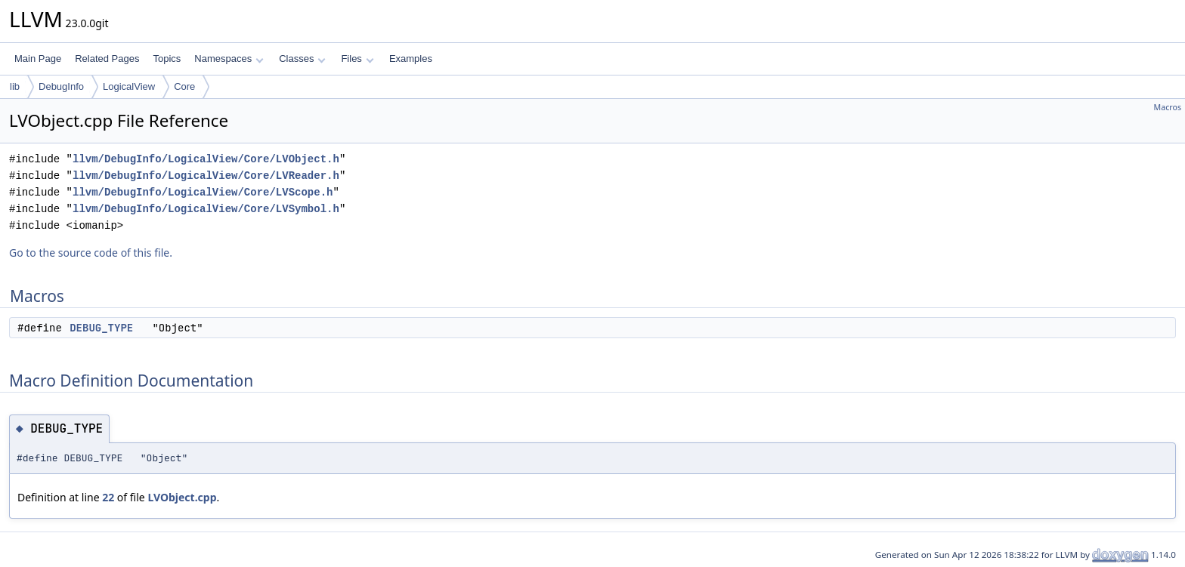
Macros (1168, 107)
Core (184, 86)
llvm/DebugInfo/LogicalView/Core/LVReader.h (206, 175)
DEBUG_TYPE (101, 327)
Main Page (37, 58)
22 (108, 497)
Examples (410, 58)
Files (357, 58)
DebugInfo (61, 86)
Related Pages (107, 58)
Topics (167, 58)
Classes (302, 58)
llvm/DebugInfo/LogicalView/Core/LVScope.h (203, 192)
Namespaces (228, 58)
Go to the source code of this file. (90, 252)
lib (15, 86)
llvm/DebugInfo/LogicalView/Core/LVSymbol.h (206, 209)
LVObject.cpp (181, 497)
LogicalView (129, 86)
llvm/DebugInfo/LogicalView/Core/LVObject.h (206, 159)
